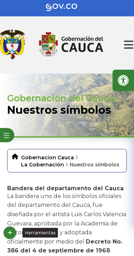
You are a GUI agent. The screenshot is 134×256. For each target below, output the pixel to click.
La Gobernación (42, 164)
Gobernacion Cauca (47, 157)
